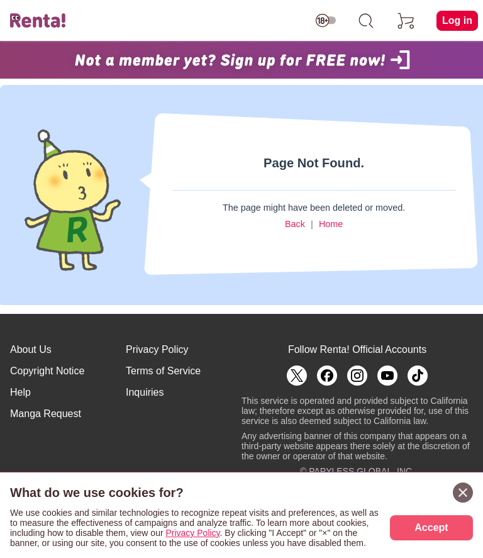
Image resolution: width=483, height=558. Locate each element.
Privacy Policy (157, 349)
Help (20, 392)
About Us (31, 349)
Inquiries (145, 392)
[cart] (406, 21)
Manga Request (45, 413)
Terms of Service (163, 370)
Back (295, 224)
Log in (457, 20)
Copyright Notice (47, 370)
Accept (431, 527)
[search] (366, 21)
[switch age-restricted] (326, 21)
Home (331, 224)
